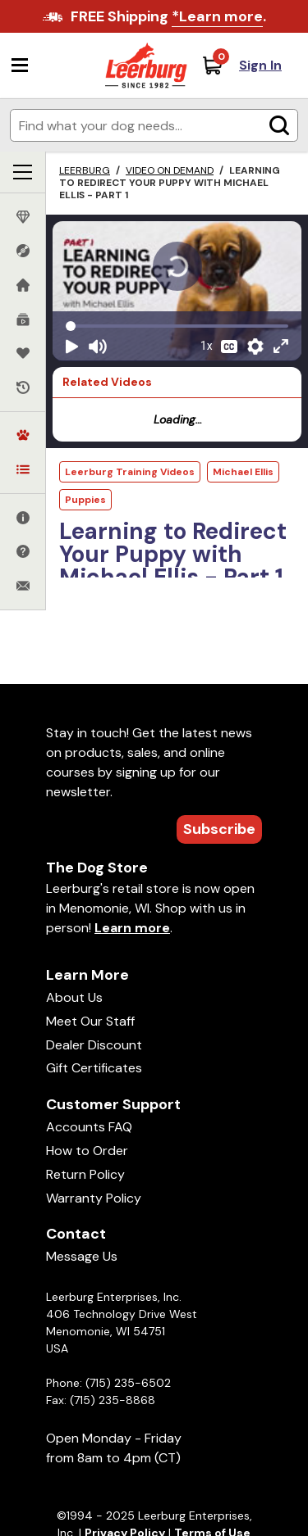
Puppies (85, 499)
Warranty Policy (93, 1198)
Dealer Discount (94, 1044)
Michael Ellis (243, 471)
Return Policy (85, 1174)
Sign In (260, 65)
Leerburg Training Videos (130, 471)
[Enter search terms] (154, 125)
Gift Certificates (94, 1067)
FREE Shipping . (168, 17)
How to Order (87, 1150)
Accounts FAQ (89, 1126)
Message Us (81, 1256)
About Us (74, 997)
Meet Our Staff (90, 1021)
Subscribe (219, 829)
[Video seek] (177, 326)
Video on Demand (170, 170)
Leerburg (84, 170)
